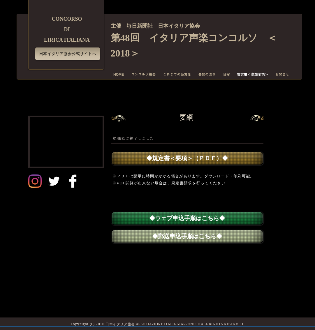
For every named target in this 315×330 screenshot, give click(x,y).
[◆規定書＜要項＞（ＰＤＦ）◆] (187, 158)
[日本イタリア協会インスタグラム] (35, 181)
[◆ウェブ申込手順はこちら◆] (187, 218)
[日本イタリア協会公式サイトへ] (67, 53)
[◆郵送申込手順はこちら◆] (187, 236)
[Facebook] (73, 181)
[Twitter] (54, 181)
